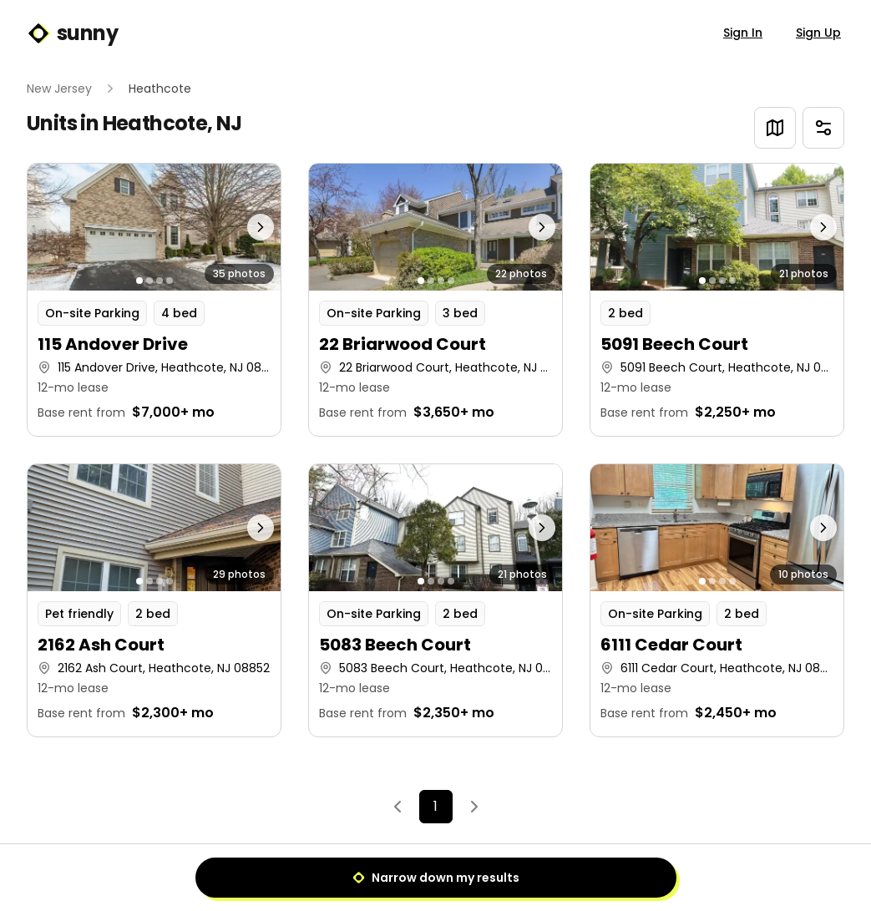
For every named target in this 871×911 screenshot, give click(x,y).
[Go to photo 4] (169, 280)
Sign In (742, 32)
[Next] (474, 806)
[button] (154, 300)
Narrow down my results (435, 877)
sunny (72, 33)
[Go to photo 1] (139, 280)
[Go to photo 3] (159, 280)
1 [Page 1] (435, 806)
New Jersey (59, 88)
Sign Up (818, 32)
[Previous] (397, 806)
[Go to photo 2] (149, 280)
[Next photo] (249, 227)
